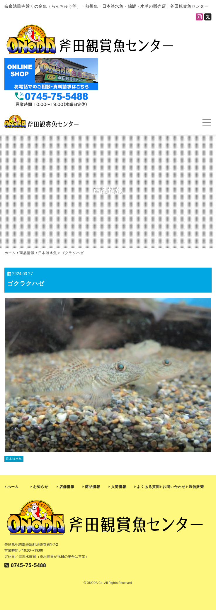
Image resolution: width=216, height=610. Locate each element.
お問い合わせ (174, 487)
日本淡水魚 (14, 458)
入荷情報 (118, 487)
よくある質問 (148, 487)
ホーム (13, 487)
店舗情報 (66, 487)
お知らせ (40, 487)
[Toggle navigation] (206, 122)
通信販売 (196, 487)
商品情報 (92, 487)
